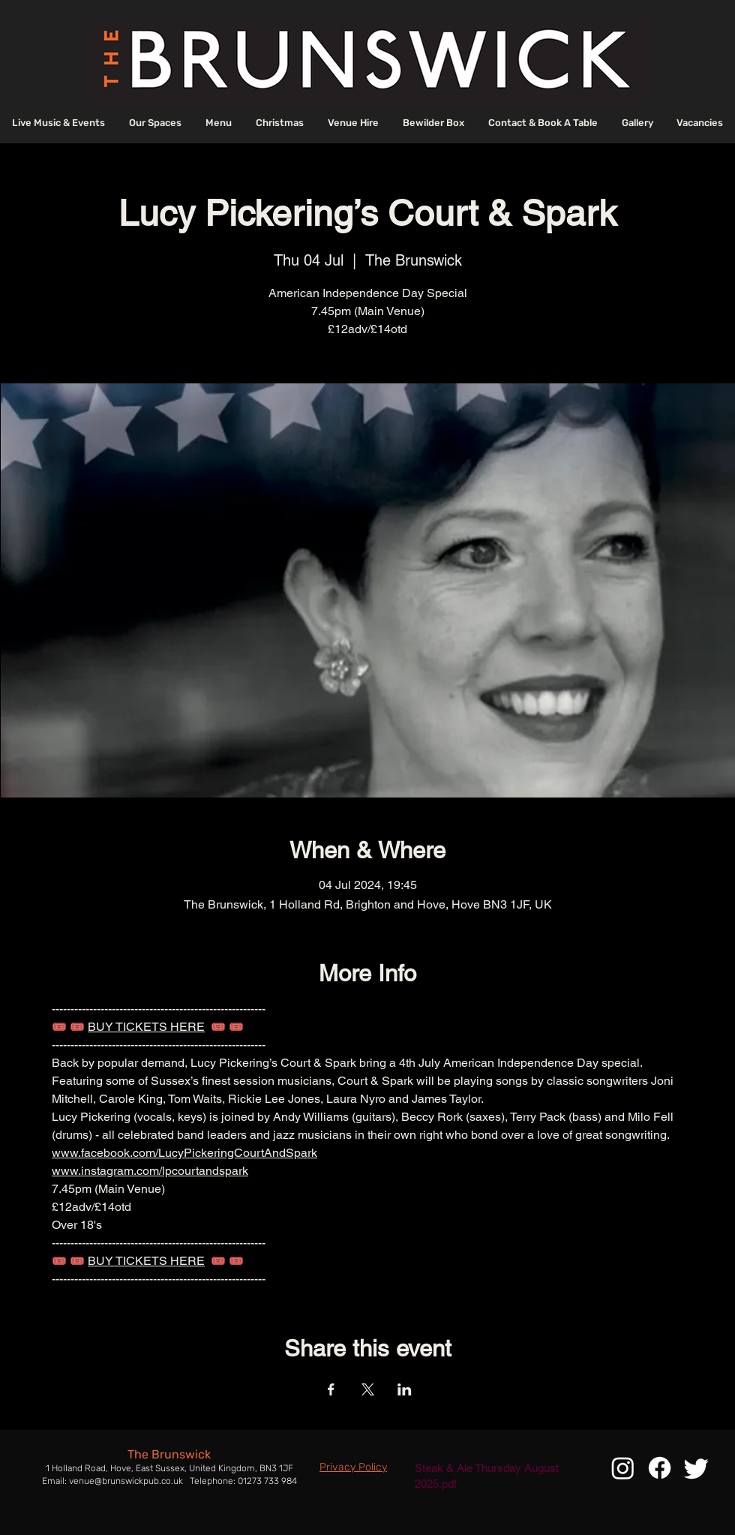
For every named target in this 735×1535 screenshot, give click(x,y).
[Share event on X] (368, 1389)
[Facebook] (659, 1467)
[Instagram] (623, 1467)
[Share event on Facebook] (331, 1389)
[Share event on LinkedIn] (405, 1389)
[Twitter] (696, 1467)
